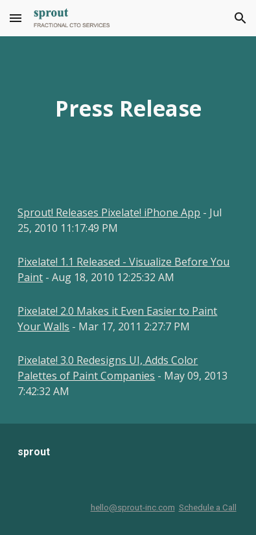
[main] (127, 108)
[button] (15, 18)
